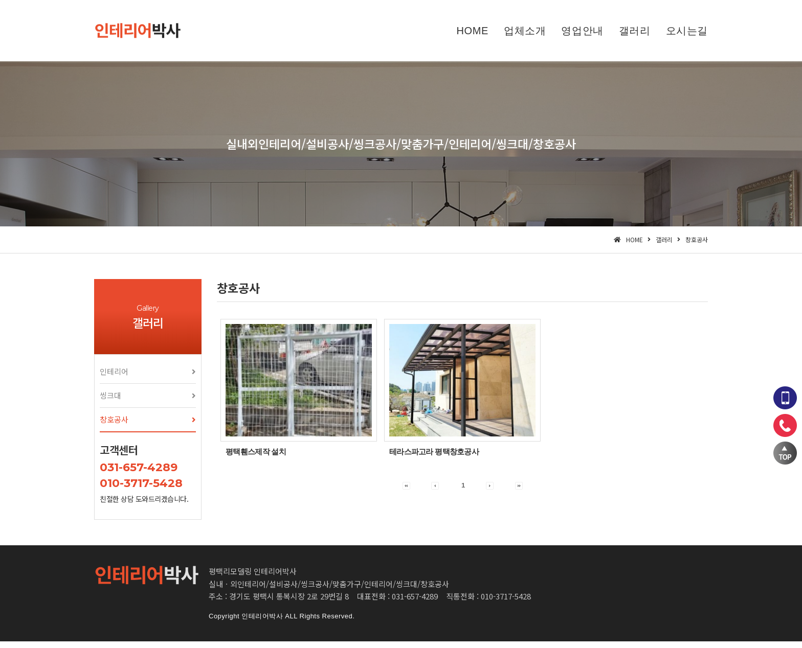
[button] (148, 378)
